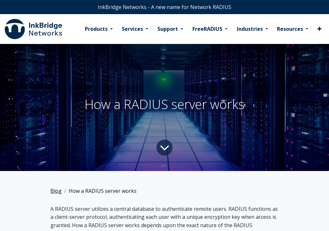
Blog (56, 190)
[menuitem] (98, 29)
